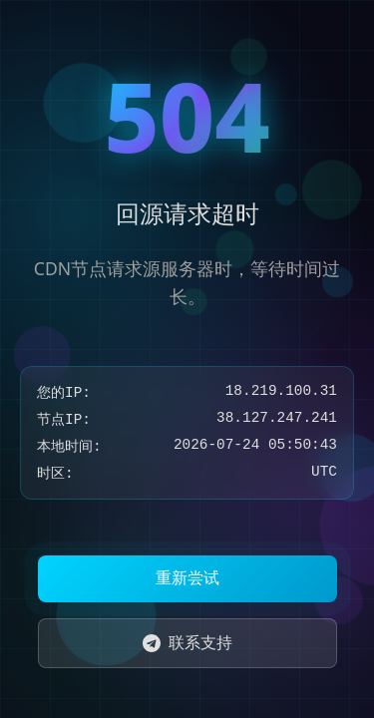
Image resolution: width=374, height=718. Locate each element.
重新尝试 (187, 577)
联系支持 (187, 642)
